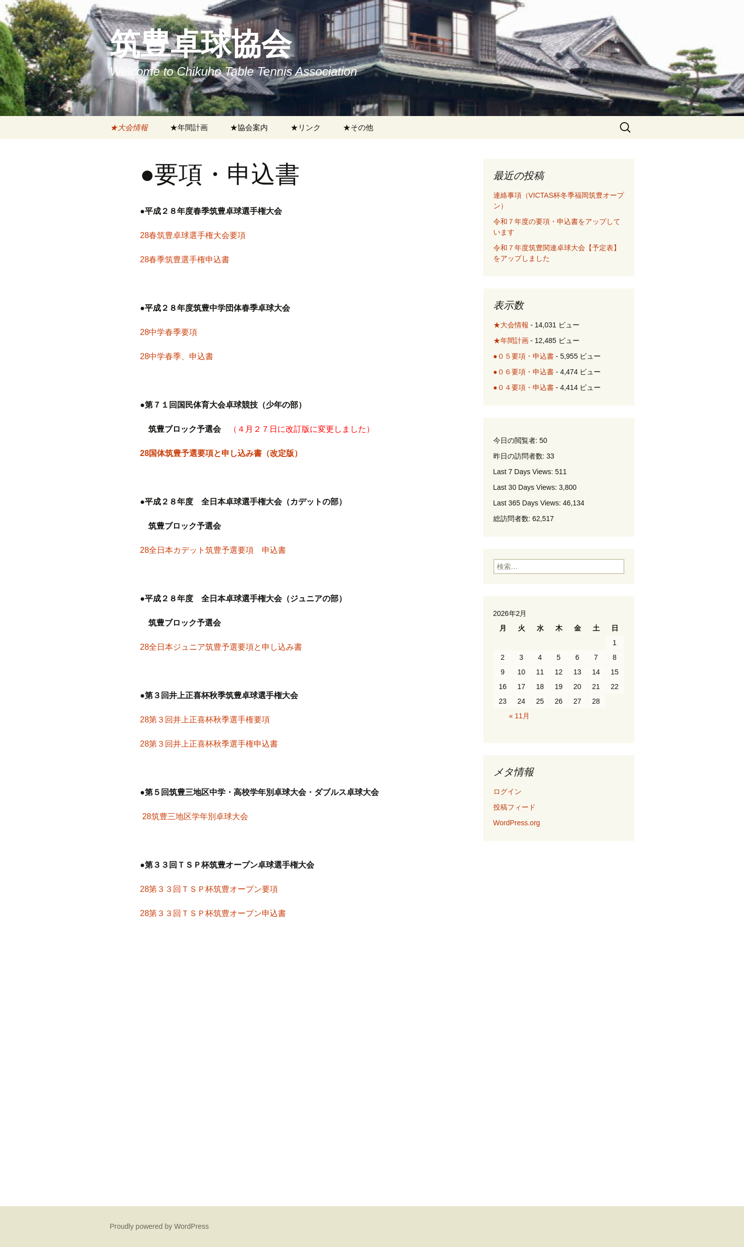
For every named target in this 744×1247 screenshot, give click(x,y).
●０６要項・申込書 (523, 372)
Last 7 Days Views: (524, 472)
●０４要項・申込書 (523, 387)
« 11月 (519, 716)
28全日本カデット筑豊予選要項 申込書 (213, 550)
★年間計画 (189, 127)
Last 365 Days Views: (528, 503)
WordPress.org (516, 823)
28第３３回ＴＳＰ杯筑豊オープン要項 (209, 889)
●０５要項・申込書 (523, 356)
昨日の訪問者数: (520, 456)
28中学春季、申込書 (177, 356)
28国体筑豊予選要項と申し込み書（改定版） (221, 453)
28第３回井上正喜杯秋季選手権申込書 (209, 744)
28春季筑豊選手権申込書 (185, 259)
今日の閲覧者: (516, 440)
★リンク (306, 127)
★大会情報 (129, 127)
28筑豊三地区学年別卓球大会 (195, 816)
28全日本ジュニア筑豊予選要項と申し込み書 (221, 647)
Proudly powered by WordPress (159, 1226)
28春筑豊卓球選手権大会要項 (193, 235)
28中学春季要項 (169, 332)
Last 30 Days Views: (526, 487)
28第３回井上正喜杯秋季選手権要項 (205, 719)
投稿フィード (514, 807)
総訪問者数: (513, 519)
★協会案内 (249, 127)
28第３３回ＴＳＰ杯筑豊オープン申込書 (213, 913)
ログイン (507, 791)
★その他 (358, 127)
